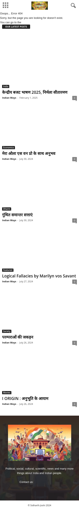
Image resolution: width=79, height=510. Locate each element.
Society (6, 331)
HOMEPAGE (29, 22)
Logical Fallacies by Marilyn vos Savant (39, 276)
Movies (6, 392)
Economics (8, 147)
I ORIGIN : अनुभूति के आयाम (25, 398)
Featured (7, 270)
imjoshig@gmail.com (46, 482)
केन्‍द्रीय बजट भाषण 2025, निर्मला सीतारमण (34, 92)
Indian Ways (9, 97)
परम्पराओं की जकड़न (17, 337)
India (5, 86)
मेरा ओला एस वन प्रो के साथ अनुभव (28, 153)
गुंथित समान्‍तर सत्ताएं (17, 215)
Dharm (6, 208)
